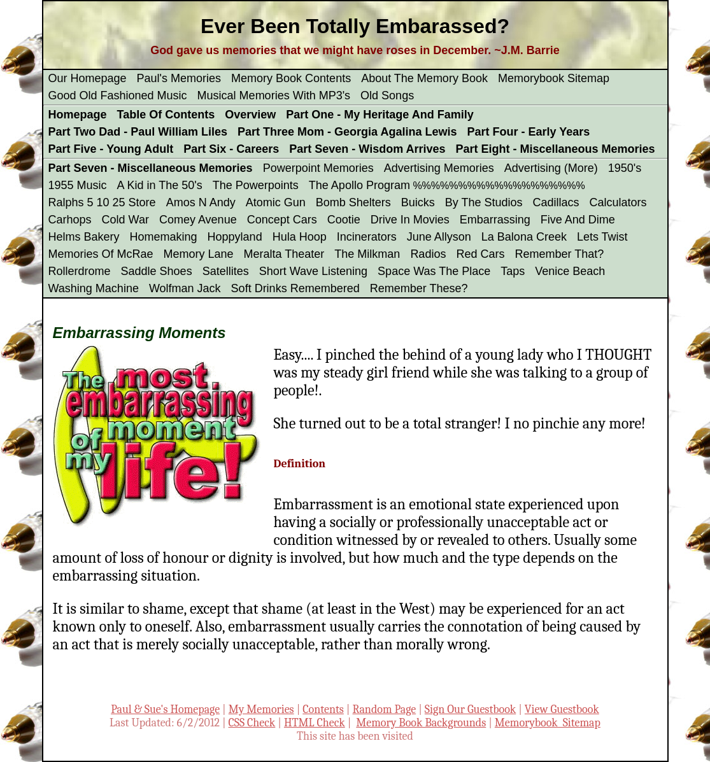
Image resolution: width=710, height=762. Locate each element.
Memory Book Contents (291, 78)
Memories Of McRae (100, 254)
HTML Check (314, 723)
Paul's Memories (179, 78)
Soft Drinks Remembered (295, 288)
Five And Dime (578, 219)
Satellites (225, 271)
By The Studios (484, 202)
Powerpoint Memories (318, 168)
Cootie (343, 219)
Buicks (418, 202)
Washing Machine (93, 288)
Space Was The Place (434, 271)
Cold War (125, 219)
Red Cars (480, 254)
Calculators (618, 202)
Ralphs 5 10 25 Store (102, 202)
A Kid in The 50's (159, 185)
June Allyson (439, 236)
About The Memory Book (424, 78)
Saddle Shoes (156, 271)
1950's (624, 168)
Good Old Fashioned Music (117, 95)
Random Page (384, 709)
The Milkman (367, 254)
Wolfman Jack (185, 288)
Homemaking (163, 236)
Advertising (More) (551, 168)
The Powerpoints (256, 185)
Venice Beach (570, 271)
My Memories (261, 709)
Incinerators (367, 236)
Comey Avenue (198, 219)
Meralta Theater (284, 254)
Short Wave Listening (313, 271)
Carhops (70, 219)
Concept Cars (282, 219)
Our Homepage (87, 78)
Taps (513, 271)
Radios (428, 254)
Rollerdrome (79, 271)
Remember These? (419, 288)
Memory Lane (199, 254)
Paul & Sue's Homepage (165, 709)
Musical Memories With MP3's (273, 95)
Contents (323, 709)
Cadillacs (556, 202)
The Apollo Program (359, 185)
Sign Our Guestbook (470, 709)
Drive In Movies (410, 219)
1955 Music (77, 185)
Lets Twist (602, 236)
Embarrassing (495, 219)
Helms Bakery (84, 236)
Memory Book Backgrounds (421, 723)
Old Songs (387, 95)
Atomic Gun (276, 202)
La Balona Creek (524, 236)
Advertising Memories (439, 168)
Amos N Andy (201, 202)
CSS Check (252, 723)
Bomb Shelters (353, 202)
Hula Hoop (300, 236)
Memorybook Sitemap (553, 78)
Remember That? (559, 254)
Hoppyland (235, 236)
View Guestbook (562, 709)
